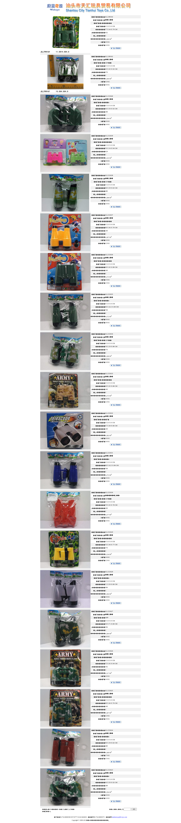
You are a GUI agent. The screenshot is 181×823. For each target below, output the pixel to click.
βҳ (123, 809)
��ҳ (120, 809)
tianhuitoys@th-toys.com (119, 817)
